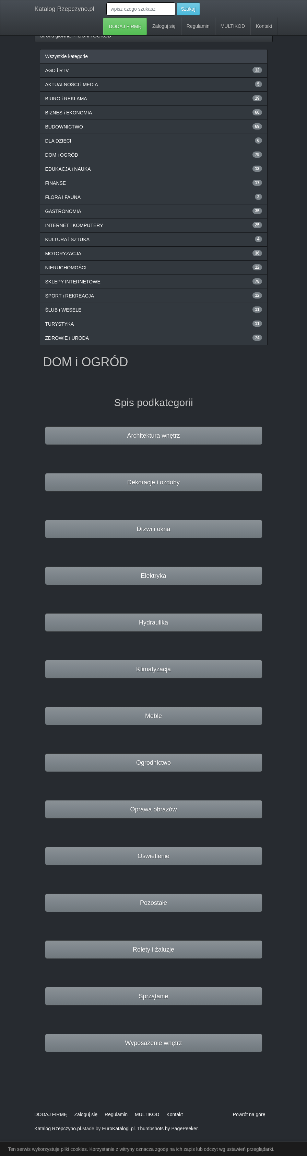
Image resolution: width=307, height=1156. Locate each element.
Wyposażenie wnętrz (153, 1043)
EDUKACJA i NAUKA (68, 169)
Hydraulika (153, 622)
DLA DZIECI (58, 141)
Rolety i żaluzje (153, 949)
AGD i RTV (57, 70)
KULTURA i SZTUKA (67, 239)
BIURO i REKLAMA (66, 98)
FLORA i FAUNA (63, 197)
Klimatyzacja (153, 669)
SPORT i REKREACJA (69, 296)
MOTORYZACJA (63, 253)
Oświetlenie (153, 856)
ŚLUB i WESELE (63, 310)
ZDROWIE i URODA (67, 338)
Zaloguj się (164, 26)
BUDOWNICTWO (64, 127)
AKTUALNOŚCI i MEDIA (71, 84)
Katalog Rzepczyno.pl (64, 8)
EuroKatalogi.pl (118, 1128)
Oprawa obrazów (153, 809)
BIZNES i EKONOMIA (68, 112)
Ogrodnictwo (153, 762)
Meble (153, 715)
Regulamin (198, 26)
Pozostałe (153, 902)
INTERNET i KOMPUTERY (74, 225)
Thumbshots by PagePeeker (167, 1128)
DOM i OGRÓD (94, 35)
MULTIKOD (233, 26)
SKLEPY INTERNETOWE (73, 281)
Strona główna (55, 35)
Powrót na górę (249, 1114)
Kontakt (264, 26)
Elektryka (153, 575)
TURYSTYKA (59, 324)
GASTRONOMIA (63, 211)
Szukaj (188, 9)
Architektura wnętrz (153, 435)
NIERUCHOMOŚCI (66, 267)
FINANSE (55, 183)
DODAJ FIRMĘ (125, 26)
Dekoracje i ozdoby (153, 482)
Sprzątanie (153, 996)
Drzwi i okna (153, 529)
